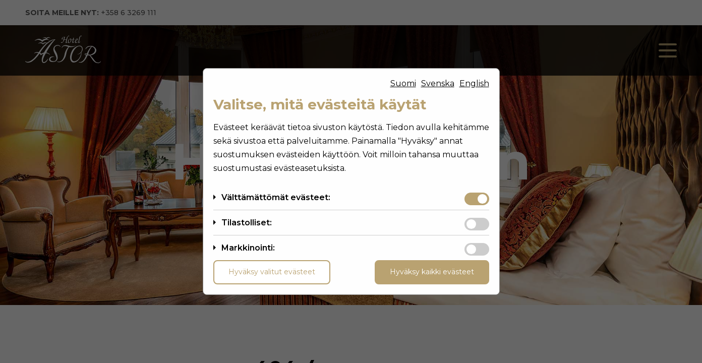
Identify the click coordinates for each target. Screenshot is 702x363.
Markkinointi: (248, 248)
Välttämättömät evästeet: (275, 197)
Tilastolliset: (246, 222)
